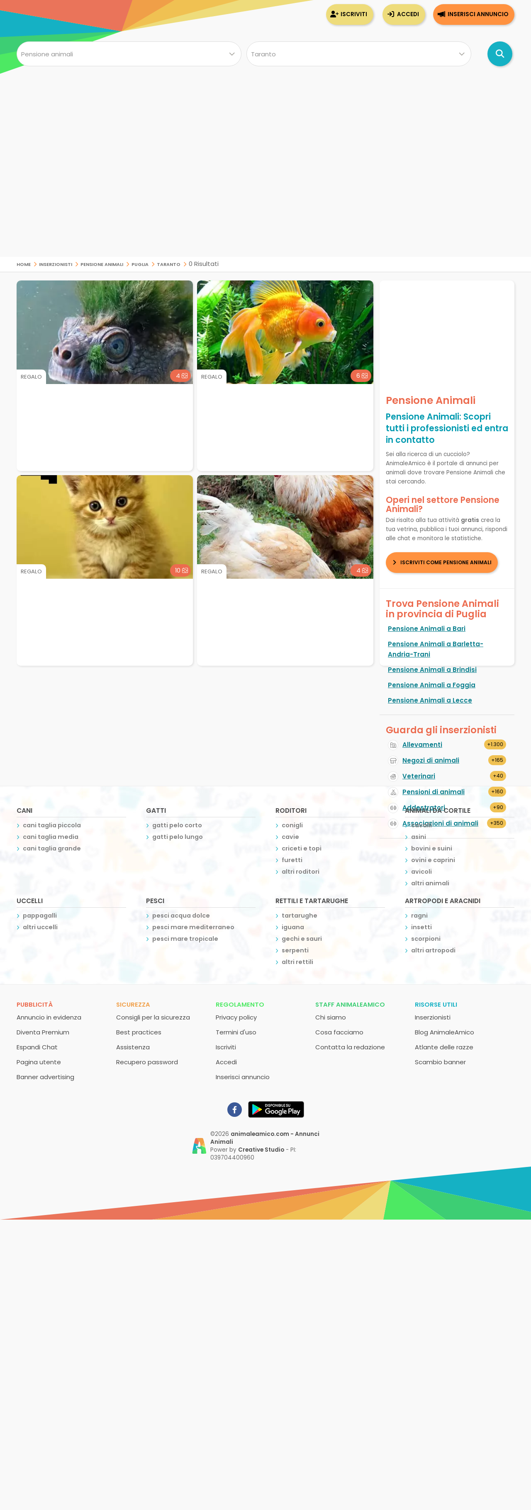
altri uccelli (40, 927)
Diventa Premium (43, 1032)
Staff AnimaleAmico (350, 1004)
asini (418, 837)
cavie (290, 837)
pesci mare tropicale (185, 939)
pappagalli (40, 915)
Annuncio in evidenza (49, 1017)
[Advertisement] (265, 199)
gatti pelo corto (177, 825)
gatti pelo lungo (177, 837)
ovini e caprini (433, 860)
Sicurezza (133, 1004)
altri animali (430, 883)
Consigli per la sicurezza (153, 1017)
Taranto (168, 263)
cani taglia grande (52, 848)
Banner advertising (45, 1077)
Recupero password (147, 1062)
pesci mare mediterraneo (193, 927)
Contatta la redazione (350, 1047)
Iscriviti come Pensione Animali (446, 562)
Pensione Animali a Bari (426, 628)
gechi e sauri (302, 939)
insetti (421, 927)
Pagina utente (39, 1062)
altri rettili (297, 962)
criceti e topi (302, 848)
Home (24, 263)
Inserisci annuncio (478, 14)
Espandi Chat (37, 1047)
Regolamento (240, 1004)
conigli (292, 825)
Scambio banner (440, 1062)
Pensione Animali (101, 263)
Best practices (138, 1032)
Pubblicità (35, 1004)
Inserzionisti (55, 263)
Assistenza (133, 1047)
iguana (293, 927)
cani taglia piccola (52, 825)
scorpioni (426, 939)
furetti (292, 860)
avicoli (421, 871)
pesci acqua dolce (181, 915)
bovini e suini (431, 848)
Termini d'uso (236, 1032)
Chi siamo (330, 1017)
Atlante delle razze (444, 1047)
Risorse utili (436, 1004)
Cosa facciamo (339, 1032)
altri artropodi (433, 950)
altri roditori (300, 871)
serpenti (295, 950)
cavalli (421, 825)
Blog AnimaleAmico (444, 1032)
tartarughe (299, 915)
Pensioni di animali (433, 792)
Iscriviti (354, 14)
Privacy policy (236, 1017)
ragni (419, 915)
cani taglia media (50, 837)
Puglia (140, 263)
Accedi (408, 14)
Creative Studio (261, 1150)
